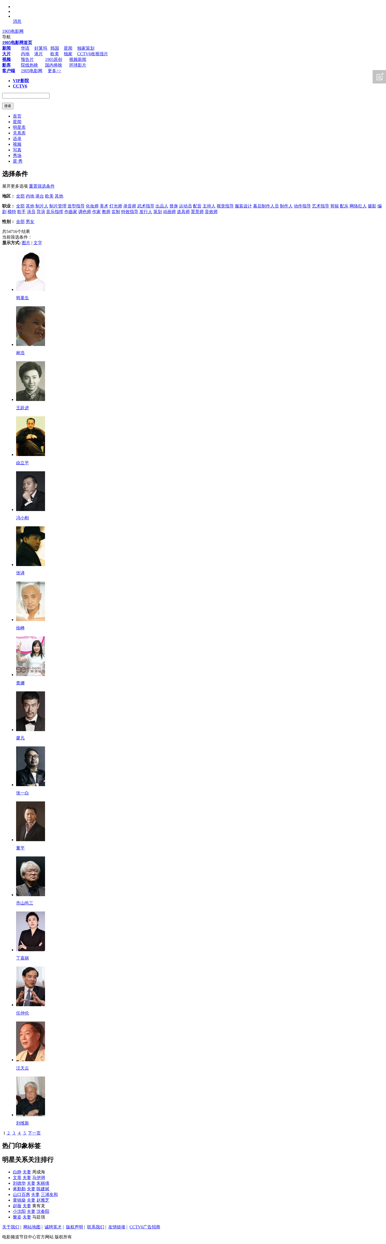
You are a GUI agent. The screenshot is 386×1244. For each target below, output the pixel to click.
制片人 (41, 206)
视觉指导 (225, 206)
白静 (17, 1172)
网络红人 (358, 206)
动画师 (169, 211)
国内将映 (53, 65)
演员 (31, 211)
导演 (40, 211)
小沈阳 (19, 1211)
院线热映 (29, 65)
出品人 (161, 206)
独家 (68, 54)
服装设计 (243, 206)
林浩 (20, 353)
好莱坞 (40, 48)
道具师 (183, 211)
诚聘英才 (53, 1227)
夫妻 (27, 1172)
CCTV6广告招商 (144, 1227)
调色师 (84, 211)
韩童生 (22, 298)
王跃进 (22, 408)
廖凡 (20, 738)
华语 (25, 48)
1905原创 (53, 59)
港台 (39, 196)
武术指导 (145, 206)
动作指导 (302, 206)
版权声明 (74, 1227)
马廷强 (38, 1217)
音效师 (211, 211)
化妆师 (92, 206)
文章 (17, 1177)
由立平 (22, 463)
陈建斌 (42, 1189)
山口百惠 (21, 1194)
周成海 (38, 1172)
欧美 (54, 54)
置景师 (197, 211)
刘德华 (19, 1183)
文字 (38, 242)
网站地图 (31, 1227)
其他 (59, 196)
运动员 (185, 206)
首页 (17, 116)
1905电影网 (13, 31)
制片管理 (57, 206)
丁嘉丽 (22, 958)
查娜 (20, 683)
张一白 (22, 793)
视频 (17, 144)
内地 (25, 54)
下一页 (34, 1133)
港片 (38, 54)
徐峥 (20, 628)
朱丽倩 (42, 1183)
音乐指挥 (54, 211)
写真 (17, 150)
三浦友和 (49, 1194)
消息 (17, 21)
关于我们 (10, 1227)
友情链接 (116, 1227)
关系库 (19, 133)
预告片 (27, 59)
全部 (20, 196)
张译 (20, 573)
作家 (96, 211)
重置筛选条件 (42, 186)
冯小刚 (22, 518)
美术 (104, 206)
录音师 (129, 206)
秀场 (17, 155)
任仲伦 (22, 1013)
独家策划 (85, 48)
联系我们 (95, 1227)
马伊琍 (38, 1177)
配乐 (344, 206)
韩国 (54, 48)
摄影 (372, 206)
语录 (17, 138)
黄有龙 (38, 1205)
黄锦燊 (19, 1200)
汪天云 (22, 1068)
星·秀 (18, 161)
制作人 (286, 206)
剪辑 (334, 206)
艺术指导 (320, 206)
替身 (173, 206)
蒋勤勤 (19, 1189)
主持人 (209, 206)
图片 (26, 242)
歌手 (21, 211)
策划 (157, 211)
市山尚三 (24, 903)
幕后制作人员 (266, 206)
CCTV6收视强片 (92, 54)
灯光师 (115, 206)
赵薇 (17, 1205)
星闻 (68, 48)
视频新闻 (77, 59)
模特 (12, 211)
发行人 (145, 211)
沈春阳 (42, 1211)
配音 (197, 206)
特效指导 (129, 211)
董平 (20, 848)
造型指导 (76, 206)
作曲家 (70, 211)
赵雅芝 (42, 1200)
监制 (116, 211)
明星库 (19, 127)
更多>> (54, 70)
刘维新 (22, 1123)
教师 (106, 211)
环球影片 (77, 65)
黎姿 (17, 1217)
